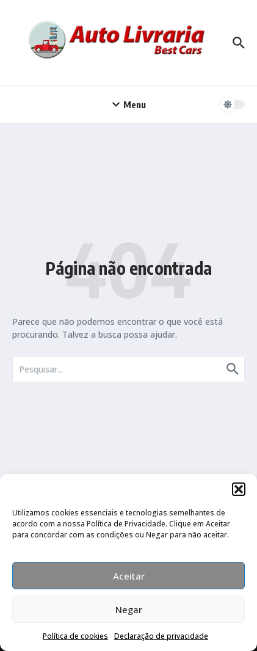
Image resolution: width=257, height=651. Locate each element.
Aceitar (129, 576)
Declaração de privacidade (161, 636)
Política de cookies (75, 636)
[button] (239, 489)
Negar (128, 609)
